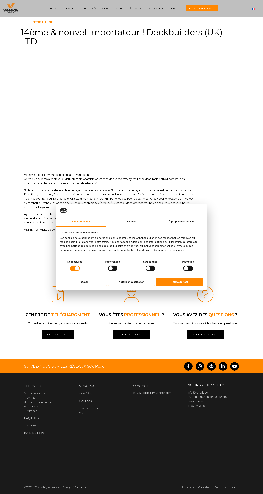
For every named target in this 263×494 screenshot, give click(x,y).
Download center (88, 408)
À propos (136, 8)
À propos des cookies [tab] (182, 221)
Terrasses (52, 8)
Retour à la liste (42, 22)
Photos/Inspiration (96, 8)
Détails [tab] (131, 221)
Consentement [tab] (81, 221)
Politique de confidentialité (195, 487)
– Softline (29, 397)
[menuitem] (255, 8)
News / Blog (156, 8)
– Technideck (32, 406)
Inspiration (34, 433)
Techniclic (30, 425)
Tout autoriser (179, 281)
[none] (255, 8)
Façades (71, 8)
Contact (173, 8)
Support (117, 8)
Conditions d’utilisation (227, 487)
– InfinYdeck (31, 410)
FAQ (81, 412)
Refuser (83, 281)
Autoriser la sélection (131, 281)
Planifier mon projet (202, 8)
